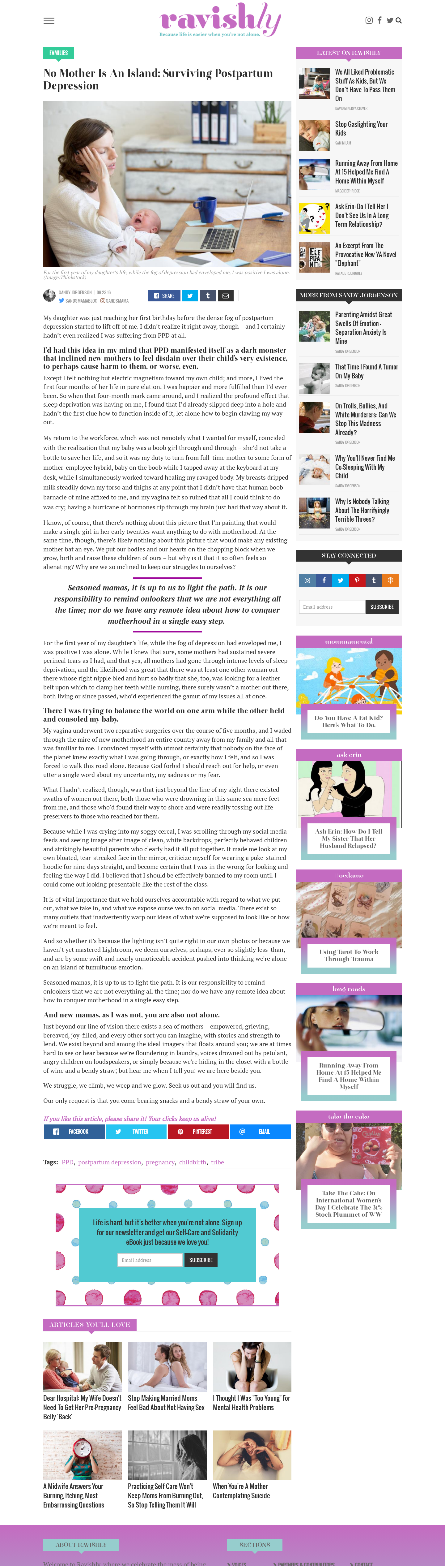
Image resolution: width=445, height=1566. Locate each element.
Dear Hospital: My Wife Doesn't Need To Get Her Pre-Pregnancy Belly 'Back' (82, 1407)
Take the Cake (349, 1116)
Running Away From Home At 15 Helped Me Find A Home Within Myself (366, 171)
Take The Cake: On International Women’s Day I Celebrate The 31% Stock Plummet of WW (349, 1204)
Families (58, 53)
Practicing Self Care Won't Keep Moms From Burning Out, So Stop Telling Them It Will (165, 1495)
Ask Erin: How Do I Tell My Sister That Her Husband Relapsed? (349, 838)
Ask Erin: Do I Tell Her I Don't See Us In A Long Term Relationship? (361, 215)
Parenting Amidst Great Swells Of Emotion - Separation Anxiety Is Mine (363, 328)
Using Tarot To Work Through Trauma (349, 955)
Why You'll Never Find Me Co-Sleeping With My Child (365, 466)
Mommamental (349, 641)
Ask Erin (349, 755)
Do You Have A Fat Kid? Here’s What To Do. (349, 721)
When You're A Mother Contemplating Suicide (241, 1490)
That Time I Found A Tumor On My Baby (366, 371)
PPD (68, 1162)
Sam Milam (343, 142)
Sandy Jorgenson (75, 292)
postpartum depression (109, 1162)
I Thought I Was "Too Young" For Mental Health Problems (251, 1402)
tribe (217, 1162)
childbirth (192, 1162)
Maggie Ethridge (347, 190)
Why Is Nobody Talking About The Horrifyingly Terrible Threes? (362, 510)
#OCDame (349, 875)
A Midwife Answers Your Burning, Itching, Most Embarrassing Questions (73, 1495)
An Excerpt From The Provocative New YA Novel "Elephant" (365, 254)
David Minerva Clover (351, 108)
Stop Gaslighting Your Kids (361, 128)
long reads (349, 989)
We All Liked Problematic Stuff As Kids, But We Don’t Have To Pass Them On (365, 85)
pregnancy (160, 1162)
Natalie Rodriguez (348, 273)
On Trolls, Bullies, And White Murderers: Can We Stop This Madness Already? (365, 419)
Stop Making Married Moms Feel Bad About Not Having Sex (166, 1402)
